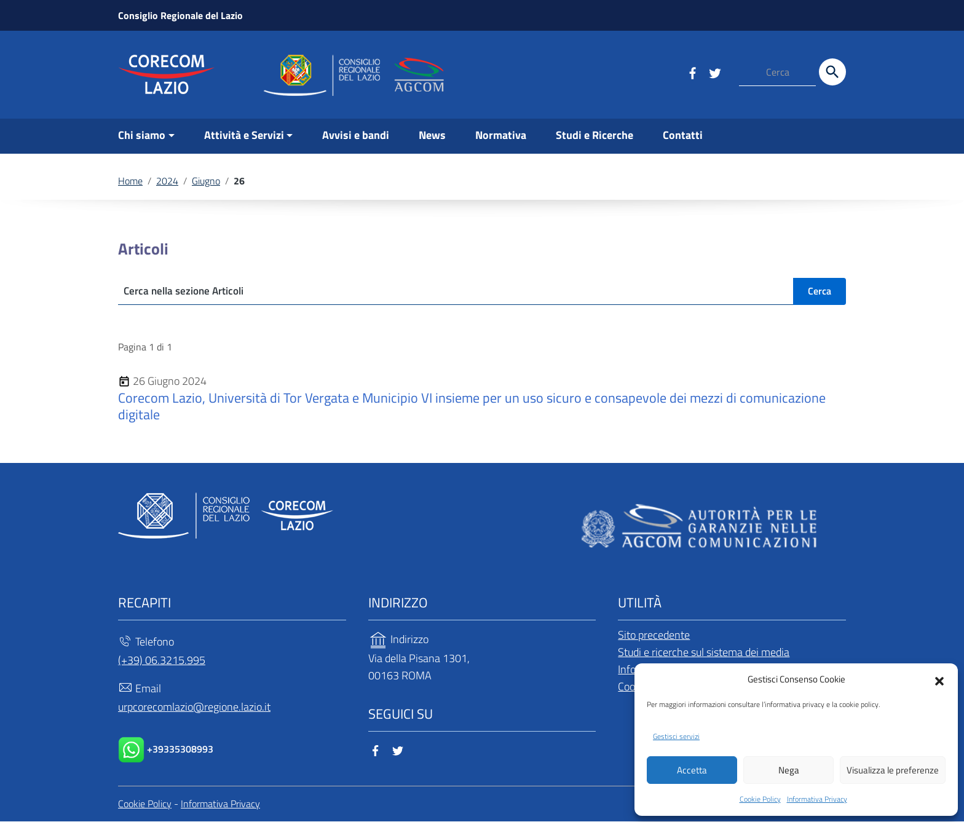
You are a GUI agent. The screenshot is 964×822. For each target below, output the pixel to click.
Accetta (692, 769)
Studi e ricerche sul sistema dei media (703, 652)
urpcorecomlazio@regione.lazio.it (194, 707)
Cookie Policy (760, 799)
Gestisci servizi (676, 735)
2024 (167, 180)
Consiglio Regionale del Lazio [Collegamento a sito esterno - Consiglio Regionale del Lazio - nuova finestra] (180, 15)
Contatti (683, 135)
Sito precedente (654, 635)
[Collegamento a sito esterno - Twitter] (714, 72)
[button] (939, 678)
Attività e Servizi (244, 135)
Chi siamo (141, 135)
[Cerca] (832, 71)
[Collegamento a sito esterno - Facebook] (692, 72)
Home (130, 180)
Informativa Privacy (817, 799)
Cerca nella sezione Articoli (187, 291)
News (432, 135)
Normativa (500, 135)
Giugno (206, 180)
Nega (788, 769)
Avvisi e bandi (355, 135)
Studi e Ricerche (594, 135)
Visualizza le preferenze (893, 769)
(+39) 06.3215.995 (161, 660)
